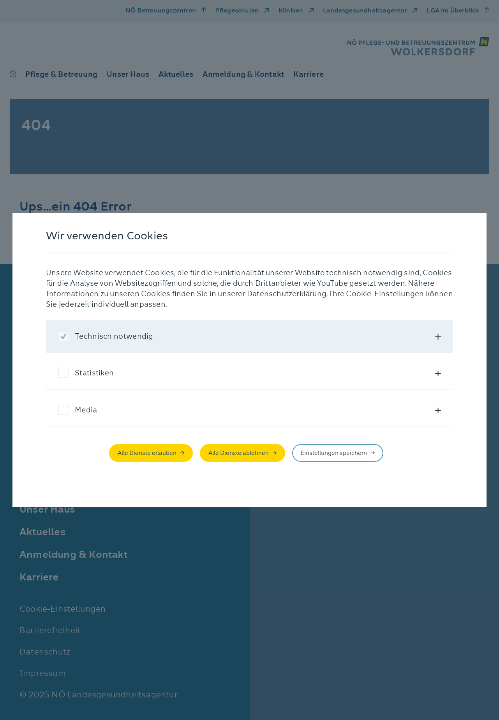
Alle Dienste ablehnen (238, 452)
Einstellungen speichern (334, 452)
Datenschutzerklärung (286, 293)
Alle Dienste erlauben (147, 452)
